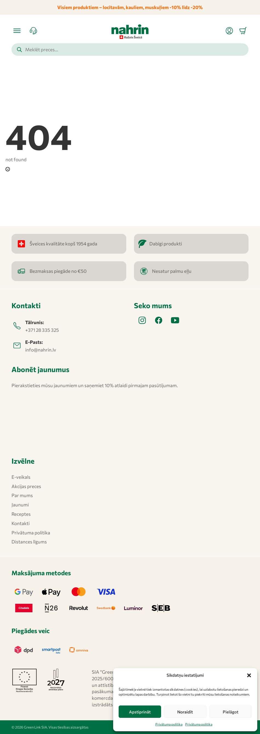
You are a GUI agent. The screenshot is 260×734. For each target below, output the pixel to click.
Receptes (21, 514)
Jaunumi (20, 505)
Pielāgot (230, 711)
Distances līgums (29, 542)
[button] (249, 675)
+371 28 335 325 (42, 330)
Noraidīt (185, 711)
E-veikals (21, 477)
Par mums (22, 495)
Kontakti (21, 523)
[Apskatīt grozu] (243, 30)
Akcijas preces (26, 486)
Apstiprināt (140, 711)
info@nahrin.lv (40, 350)
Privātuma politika (168, 724)
